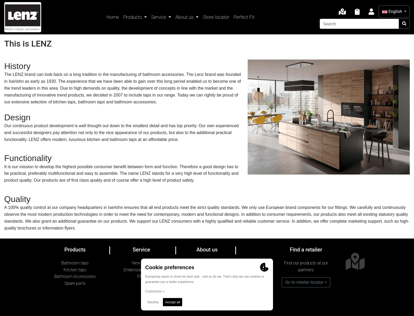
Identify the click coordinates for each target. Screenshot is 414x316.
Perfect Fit (244, 17)
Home (112, 17)
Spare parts (75, 283)
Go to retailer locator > (306, 282)
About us (185, 17)
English (392, 11)
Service (159, 17)
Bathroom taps (75, 262)
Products (133, 17)
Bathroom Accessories (75, 276)
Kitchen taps (75, 269)
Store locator (216, 17)
